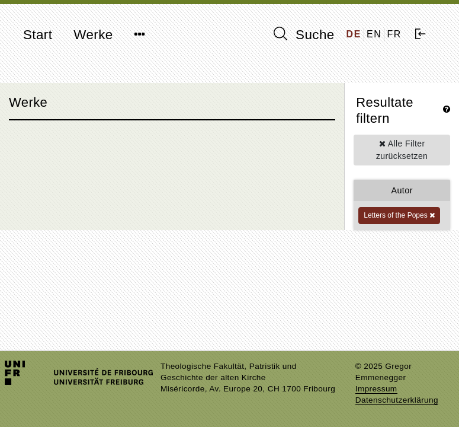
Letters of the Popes (399, 215)
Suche (304, 34)
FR (394, 34)
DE (353, 34)
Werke (93, 34)
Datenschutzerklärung (396, 400)
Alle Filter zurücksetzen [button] (402, 150)
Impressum (376, 388)
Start (37, 34)
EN (374, 34)
